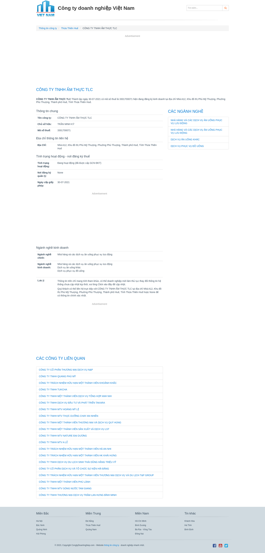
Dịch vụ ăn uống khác (185, 139)
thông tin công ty (111, 545)
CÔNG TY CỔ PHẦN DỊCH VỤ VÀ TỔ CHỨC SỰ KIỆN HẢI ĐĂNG (74, 468)
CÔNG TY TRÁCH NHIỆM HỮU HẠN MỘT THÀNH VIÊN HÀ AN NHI (75, 449)
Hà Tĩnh (188, 525)
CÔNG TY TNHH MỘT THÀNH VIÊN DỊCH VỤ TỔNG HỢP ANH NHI (75, 396)
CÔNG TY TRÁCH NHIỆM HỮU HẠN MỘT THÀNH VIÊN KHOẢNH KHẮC (78, 383)
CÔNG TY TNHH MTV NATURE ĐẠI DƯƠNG (63, 435)
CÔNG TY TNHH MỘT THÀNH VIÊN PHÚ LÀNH (64, 481)
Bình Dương (140, 525)
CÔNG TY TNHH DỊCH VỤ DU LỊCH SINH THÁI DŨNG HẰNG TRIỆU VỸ (77, 462)
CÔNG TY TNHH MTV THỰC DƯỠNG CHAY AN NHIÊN (68, 416)
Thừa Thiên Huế (93, 525)
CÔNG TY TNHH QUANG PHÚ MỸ (57, 376)
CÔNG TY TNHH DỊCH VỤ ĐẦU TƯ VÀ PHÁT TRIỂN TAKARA (72, 402)
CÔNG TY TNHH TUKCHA (53, 389)
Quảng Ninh (41, 529)
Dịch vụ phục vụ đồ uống (187, 146)
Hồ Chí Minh (140, 521)
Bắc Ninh (40, 525)
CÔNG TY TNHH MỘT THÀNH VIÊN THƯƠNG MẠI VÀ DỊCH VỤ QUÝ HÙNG (80, 422)
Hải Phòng (41, 534)
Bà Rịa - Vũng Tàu (143, 529)
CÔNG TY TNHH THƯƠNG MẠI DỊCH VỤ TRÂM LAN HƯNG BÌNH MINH (77, 495)
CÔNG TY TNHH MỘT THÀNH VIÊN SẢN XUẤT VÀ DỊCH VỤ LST (74, 429)
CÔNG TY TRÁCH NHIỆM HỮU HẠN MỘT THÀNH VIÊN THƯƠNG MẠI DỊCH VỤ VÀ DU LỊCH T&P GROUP (96, 475)
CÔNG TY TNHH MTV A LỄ (53, 442)
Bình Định (189, 529)
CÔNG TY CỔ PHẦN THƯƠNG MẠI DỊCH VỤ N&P (66, 369)
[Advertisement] (132, 61)
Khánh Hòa (190, 521)
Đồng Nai (139, 534)
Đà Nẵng (90, 521)
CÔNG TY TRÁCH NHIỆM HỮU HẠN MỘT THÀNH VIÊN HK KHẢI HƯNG (78, 455)
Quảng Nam (91, 529)
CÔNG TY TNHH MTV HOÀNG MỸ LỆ (59, 409)
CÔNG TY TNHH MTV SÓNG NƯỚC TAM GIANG (65, 488)
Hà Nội (39, 521)
